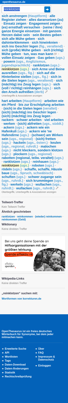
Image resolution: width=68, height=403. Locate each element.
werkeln (21, 184)
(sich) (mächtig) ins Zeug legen (26, 116)
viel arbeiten (54, 120)
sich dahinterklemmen (23, 40)
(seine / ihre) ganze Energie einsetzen (32, 29)
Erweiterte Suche (15, 348)
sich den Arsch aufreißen (31, 90)
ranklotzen (46, 65)
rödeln (12, 169)
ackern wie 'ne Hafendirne (27, 133)
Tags (8, 360)
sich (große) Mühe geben (21, 50)
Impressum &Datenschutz (46, 358)
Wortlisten (11, 356)
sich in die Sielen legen (31, 78)
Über (41, 348)
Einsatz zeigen (14, 23)
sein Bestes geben (47, 35)
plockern (32, 154)
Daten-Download (15, 364)
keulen (31, 144)
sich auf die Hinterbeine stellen (28, 74)
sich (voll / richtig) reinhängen (31, 86)
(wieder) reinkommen (48, 216)
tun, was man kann (38, 54)
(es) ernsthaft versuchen (21, 27)
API (7, 352)
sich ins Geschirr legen (32, 46)
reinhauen (46, 161)
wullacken (35, 188)
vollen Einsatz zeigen (18, 57)
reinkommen (25, 216)
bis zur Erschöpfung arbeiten (41, 104)
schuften (13, 177)
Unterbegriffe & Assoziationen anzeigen (22, 95)
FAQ (41, 352)
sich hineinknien (45, 42)
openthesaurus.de (13, 1)
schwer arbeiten (29, 120)
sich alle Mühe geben (18, 38)
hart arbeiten (22, 101)
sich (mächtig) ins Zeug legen (32, 82)
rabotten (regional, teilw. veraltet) (33, 158)
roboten (43, 165)
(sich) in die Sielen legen (30, 108)
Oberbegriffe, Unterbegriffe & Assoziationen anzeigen (29, 192)
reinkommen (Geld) (14, 219)
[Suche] (26, 9)
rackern (8, 120)
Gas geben (51, 57)
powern (24, 63)
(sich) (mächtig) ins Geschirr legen (29, 112)
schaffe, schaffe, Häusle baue (32, 171)
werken (9, 123)
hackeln (30, 142)
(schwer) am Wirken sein (32, 137)
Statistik (10, 372)
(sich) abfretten (40, 123)
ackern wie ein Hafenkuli (25, 129)
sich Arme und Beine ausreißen (33, 71)
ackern (13, 127)
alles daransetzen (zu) (46, 19)
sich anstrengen (24, 16)
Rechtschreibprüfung (18, 376)
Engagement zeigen (44, 23)
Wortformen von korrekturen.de (21, 298)
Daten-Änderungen (17, 368)
